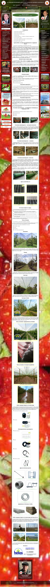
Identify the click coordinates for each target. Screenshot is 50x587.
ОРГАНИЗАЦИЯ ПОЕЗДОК (4, 52)
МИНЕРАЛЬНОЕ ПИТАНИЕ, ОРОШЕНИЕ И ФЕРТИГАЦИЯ (45, 60)
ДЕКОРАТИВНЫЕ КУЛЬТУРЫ (44, 70)
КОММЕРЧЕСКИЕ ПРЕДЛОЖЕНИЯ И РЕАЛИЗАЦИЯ (5, 47)
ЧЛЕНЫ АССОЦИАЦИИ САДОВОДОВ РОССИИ (6, 32)
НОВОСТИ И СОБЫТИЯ (6, 38)
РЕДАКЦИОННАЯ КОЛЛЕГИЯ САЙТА (5, 54)
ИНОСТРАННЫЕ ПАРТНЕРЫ (4, 35)
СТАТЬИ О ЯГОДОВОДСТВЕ (44, 47)
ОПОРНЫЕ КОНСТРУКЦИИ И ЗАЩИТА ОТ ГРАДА (44, 65)
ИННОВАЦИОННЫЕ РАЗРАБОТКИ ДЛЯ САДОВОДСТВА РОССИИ (6, 41)
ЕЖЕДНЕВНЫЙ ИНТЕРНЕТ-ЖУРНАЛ (16, 8)
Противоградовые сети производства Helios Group (25, 11)
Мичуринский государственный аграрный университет (7, 121)
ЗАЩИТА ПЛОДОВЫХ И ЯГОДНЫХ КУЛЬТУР (45, 57)
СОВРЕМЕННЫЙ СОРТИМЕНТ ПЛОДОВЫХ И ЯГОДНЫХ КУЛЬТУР (45, 33)
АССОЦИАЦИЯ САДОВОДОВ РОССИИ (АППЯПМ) (5, 11)
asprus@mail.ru (6, 72)
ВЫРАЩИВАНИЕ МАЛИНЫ (44, 51)
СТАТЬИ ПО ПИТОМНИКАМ (43, 43)
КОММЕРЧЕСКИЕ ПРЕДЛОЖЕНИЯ (32, 8)
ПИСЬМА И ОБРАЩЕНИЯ (6, 39)
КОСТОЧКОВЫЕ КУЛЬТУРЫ (43, 45)
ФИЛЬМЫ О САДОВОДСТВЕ (4, 43)
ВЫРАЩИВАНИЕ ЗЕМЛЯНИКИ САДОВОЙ (45, 49)
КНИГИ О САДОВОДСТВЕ (6, 50)
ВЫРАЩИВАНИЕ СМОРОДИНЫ (44, 53)
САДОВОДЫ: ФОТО (5, 49)
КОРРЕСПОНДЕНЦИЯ (5, 45)
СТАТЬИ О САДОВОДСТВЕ (43, 40)
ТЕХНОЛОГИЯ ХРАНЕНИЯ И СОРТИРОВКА (43, 62)
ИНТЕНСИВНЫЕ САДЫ (45, 35)
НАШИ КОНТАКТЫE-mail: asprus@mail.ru (5, 56)
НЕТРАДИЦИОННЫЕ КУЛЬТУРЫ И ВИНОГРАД (45, 55)
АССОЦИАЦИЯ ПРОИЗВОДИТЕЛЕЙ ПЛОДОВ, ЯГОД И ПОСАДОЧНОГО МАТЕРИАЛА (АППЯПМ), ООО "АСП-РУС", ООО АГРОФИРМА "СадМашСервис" (25, 4)
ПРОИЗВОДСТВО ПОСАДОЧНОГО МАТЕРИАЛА (44, 37)
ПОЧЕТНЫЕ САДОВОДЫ (6, 33)
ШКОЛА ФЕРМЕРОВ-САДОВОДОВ (5, 58)
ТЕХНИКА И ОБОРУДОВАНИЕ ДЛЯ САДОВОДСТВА (44, 68)
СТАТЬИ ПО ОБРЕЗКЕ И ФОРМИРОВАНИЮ (45, 41)
